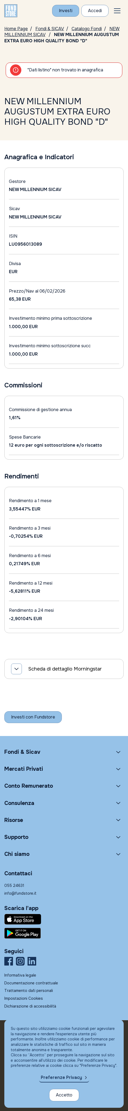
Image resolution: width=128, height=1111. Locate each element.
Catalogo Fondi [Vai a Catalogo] (87, 29)
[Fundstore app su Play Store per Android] (64, 933)
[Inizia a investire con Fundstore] (33, 717)
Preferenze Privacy (61, 1077)
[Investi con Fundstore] (65, 11)
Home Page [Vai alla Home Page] (16, 29)
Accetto (64, 1095)
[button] (117, 10)
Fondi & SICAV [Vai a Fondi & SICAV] (49, 29)
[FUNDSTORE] (10, 10)
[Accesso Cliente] (95, 11)
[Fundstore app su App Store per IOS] (64, 919)
